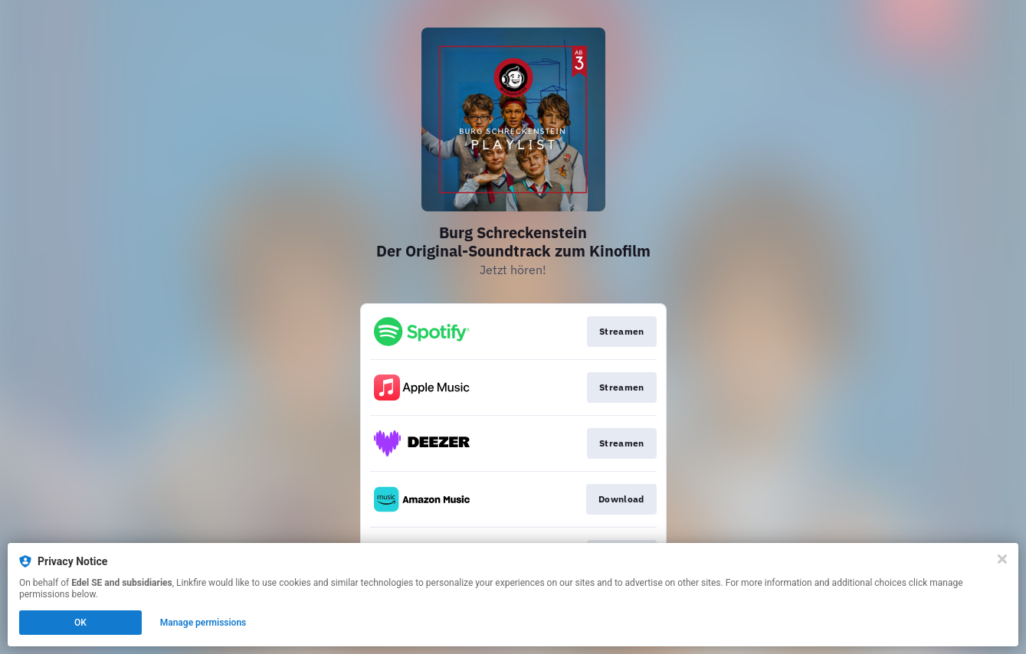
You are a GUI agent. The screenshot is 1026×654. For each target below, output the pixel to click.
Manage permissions (203, 622)
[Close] (1002, 559)
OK (80, 622)
